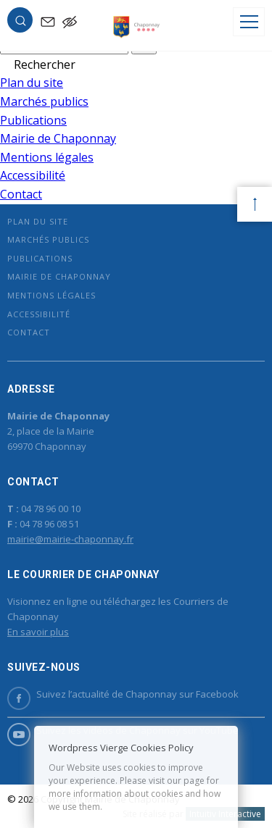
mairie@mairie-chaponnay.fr (70, 538)
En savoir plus (38, 631)
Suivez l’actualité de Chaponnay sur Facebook (123, 694)
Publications (33, 120)
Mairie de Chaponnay (58, 138)
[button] (20, 23)
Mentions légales (47, 157)
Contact (21, 194)
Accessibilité (32, 175)
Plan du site (31, 83)
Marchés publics (44, 101)
